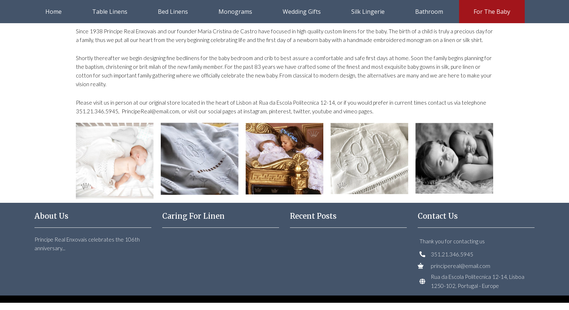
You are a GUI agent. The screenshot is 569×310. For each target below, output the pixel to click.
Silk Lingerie (368, 12)
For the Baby (492, 12)
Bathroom (429, 12)
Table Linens (109, 12)
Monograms (235, 12)
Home (53, 12)
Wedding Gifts (302, 12)
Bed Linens (173, 12)
